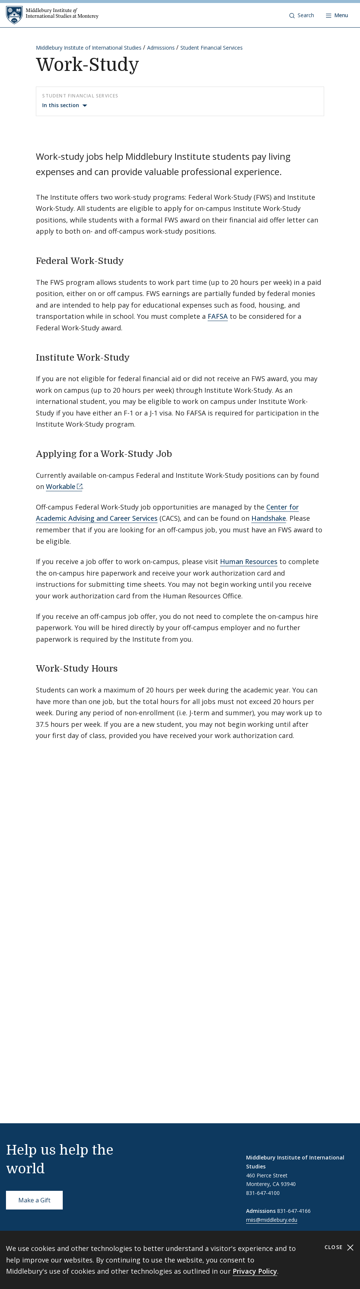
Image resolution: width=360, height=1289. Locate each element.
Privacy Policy (255, 1271)
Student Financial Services (211, 47)
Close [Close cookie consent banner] (339, 1247)
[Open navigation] (337, 15)
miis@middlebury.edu (271, 1219)
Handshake (268, 518)
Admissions (161, 47)
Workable (60, 486)
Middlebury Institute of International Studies (89, 47)
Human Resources (248, 561)
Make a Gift (34, 1200)
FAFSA (218, 316)
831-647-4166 (294, 1210)
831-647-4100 (263, 1192)
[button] (301, 15)
